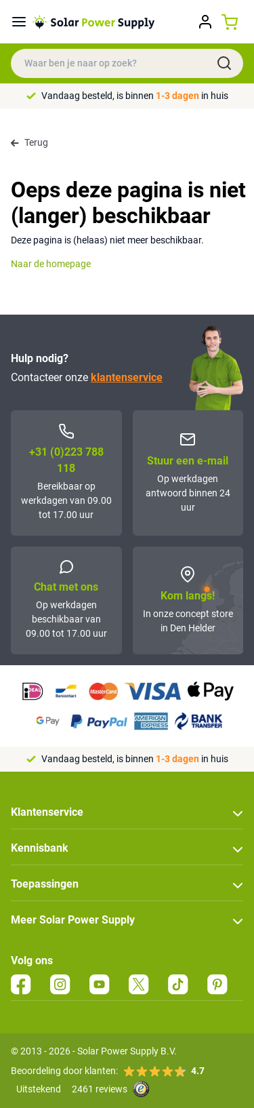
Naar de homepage (51, 263)
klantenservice (127, 377)
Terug (29, 142)
